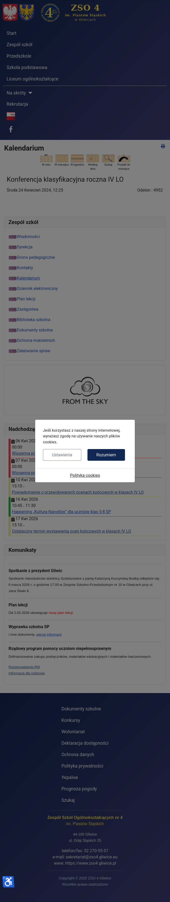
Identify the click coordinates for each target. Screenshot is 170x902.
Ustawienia (62, 454)
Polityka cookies (85, 475)
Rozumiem (106, 454)
